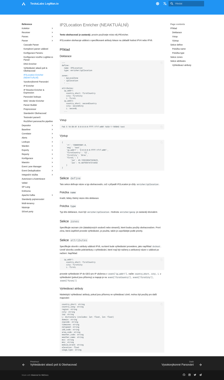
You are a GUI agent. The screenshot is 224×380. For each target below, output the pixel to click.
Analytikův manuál (61, 11)
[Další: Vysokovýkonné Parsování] (181, 364)
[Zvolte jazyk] (165, 4)
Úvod (24, 11)
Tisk (120, 11)
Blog (113, 11)
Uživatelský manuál (39, 11)
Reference (102, 11)
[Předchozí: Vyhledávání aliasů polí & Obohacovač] (50, 364)
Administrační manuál (83, 11)
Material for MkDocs (39, 375)
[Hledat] (186, 3)
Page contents (177, 24)
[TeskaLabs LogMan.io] (24, 4)
